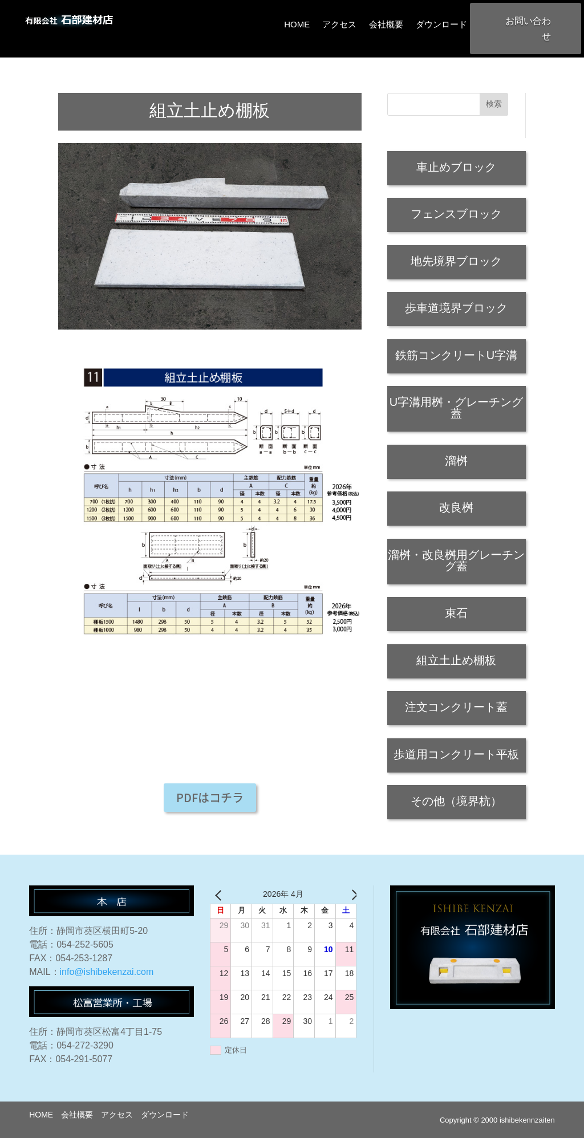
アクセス (339, 24)
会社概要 (386, 24)
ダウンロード (441, 24)
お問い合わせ (528, 28)
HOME (297, 24)
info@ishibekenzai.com (107, 972)
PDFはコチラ (210, 797)
